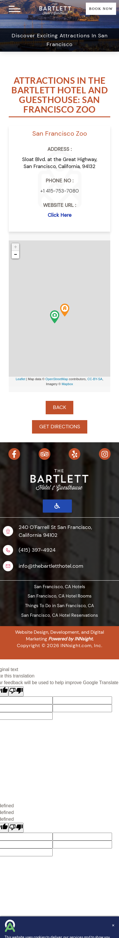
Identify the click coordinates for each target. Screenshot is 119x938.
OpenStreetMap (56, 379)
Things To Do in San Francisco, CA (59, 606)
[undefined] (16, 828)
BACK (59, 407)
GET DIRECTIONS (59, 426)
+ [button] (15, 247)
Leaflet (20, 379)
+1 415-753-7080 (59, 191)
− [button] (15, 254)
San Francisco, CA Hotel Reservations (59, 615)
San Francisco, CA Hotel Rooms (60, 596)
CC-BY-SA (94, 379)
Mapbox (67, 384)
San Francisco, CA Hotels (59, 587)
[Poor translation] (16, 691)
